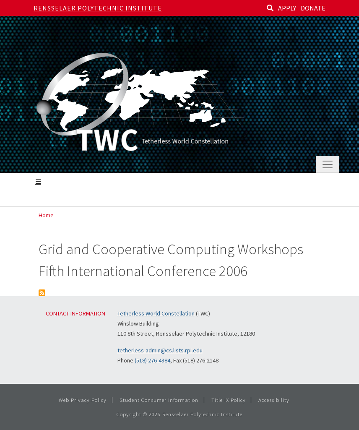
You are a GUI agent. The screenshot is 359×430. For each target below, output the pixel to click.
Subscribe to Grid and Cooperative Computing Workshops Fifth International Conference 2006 (42, 292)
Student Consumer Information (159, 399)
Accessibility (273, 399)
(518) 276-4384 (152, 360)
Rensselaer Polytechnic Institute (98, 8)
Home (46, 215)
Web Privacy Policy (83, 399)
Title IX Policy (228, 399)
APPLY (287, 8)
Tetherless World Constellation (156, 313)
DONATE (313, 8)
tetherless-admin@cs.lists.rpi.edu (160, 350)
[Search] (270, 8)
